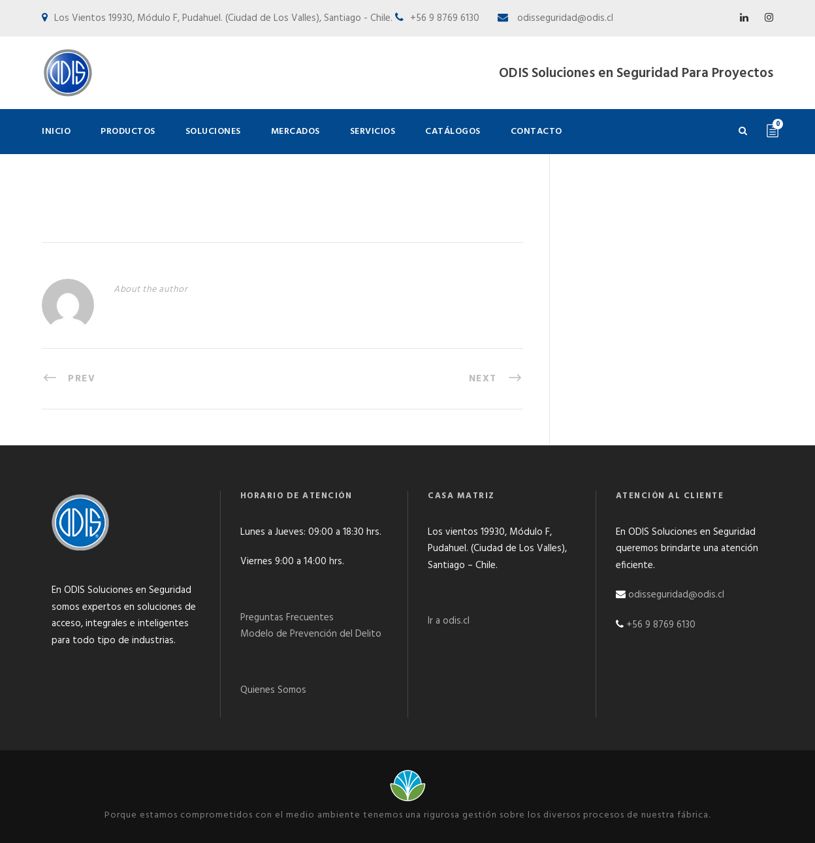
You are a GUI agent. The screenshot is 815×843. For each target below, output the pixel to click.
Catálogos (453, 131)
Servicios (373, 131)
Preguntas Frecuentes (287, 618)
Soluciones (213, 131)
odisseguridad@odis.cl (564, 18)
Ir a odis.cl (449, 621)
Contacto (536, 131)
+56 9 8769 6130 (660, 625)
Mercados (295, 131)
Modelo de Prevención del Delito (310, 634)
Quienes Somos (273, 690)
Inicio (56, 131)
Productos (128, 131)
